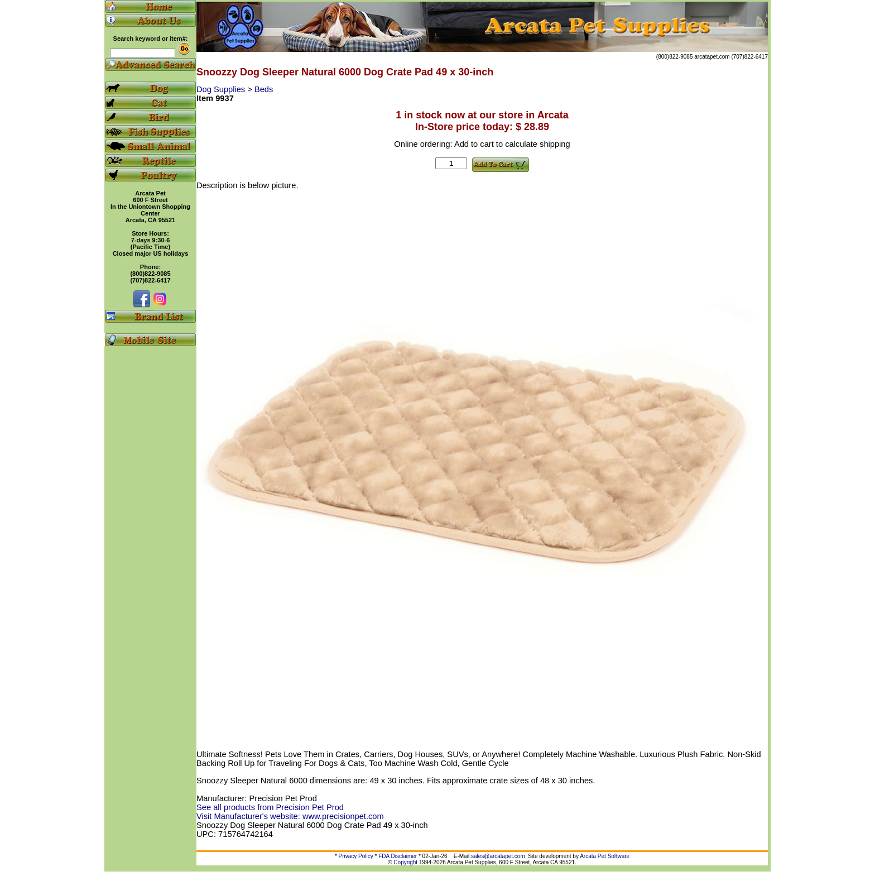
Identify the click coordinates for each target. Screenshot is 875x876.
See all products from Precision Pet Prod (270, 807)
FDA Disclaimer (397, 856)
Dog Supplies (221, 89)
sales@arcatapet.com (498, 856)
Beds (263, 89)
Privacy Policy (356, 856)
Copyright (405, 862)
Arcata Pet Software (604, 856)
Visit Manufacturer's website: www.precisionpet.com (290, 816)
